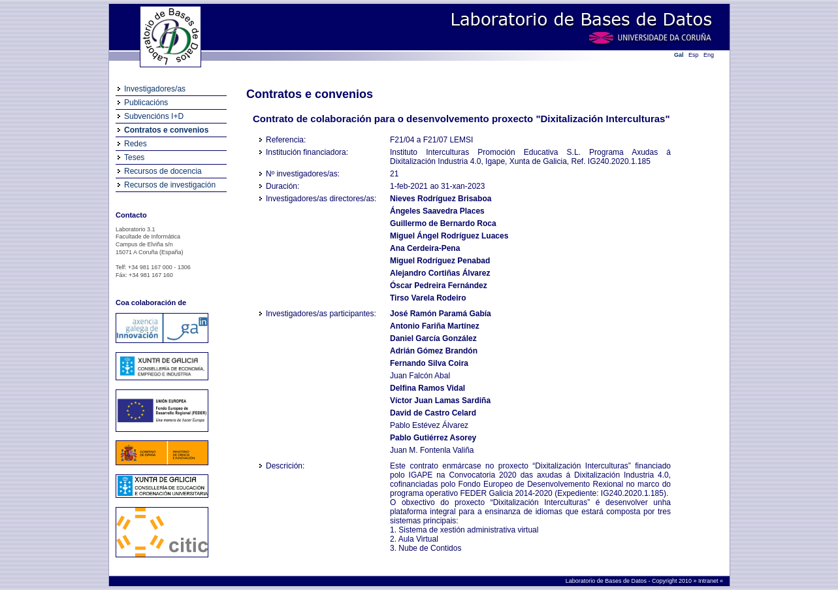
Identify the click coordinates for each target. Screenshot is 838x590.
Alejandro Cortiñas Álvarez (440, 273)
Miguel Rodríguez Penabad (440, 260)
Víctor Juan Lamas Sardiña (440, 400)
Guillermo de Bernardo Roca (443, 223)
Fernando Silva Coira (429, 363)
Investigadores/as (154, 88)
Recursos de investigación (170, 184)
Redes (135, 143)
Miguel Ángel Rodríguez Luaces (449, 235)
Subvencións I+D (154, 116)
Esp (693, 55)
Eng (708, 55)
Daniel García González (433, 338)
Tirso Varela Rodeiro (428, 298)
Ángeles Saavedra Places (437, 211)
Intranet (709, 581)
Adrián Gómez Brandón (433, 350)
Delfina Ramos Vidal (427, 388)
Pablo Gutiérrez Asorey (433, 437)
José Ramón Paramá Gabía (440, 313)
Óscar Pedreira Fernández (438, 285)
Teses (134, 157)
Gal (679, 55)
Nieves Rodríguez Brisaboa (440, 198)
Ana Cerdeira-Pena (425, 248)
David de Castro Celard (433, 413)
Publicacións (146, 102)
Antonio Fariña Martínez (434, 326)
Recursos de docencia (163, 171)
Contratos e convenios (166, 130)
